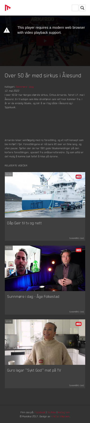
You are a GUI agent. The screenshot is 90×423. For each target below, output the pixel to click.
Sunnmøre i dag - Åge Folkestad (33, 296)
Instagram (64, 412)
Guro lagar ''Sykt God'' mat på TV (34, 370)
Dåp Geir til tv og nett (24, 222)
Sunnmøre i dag (25, 86)
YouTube (51, 412)
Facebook (40, 412)
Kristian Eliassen (60, 416)
